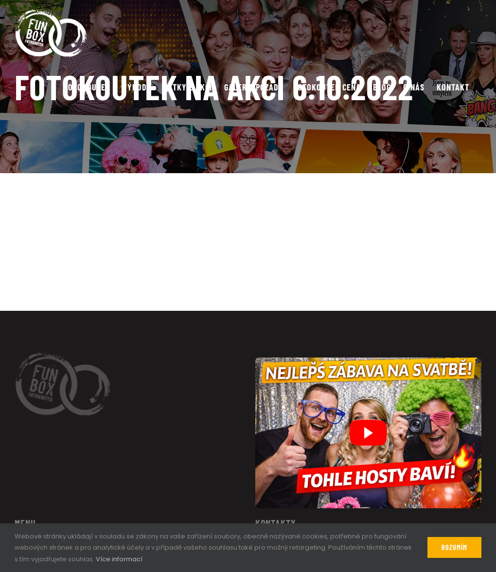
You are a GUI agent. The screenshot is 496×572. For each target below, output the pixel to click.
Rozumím (454, 547)
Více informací (119, 559)
